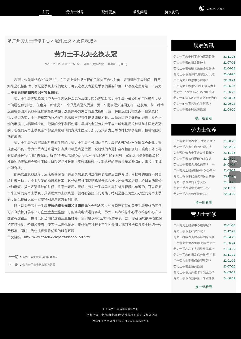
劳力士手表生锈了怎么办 (204, 182)
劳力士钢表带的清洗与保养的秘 (204, 176)
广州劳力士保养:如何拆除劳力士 (204, 243)
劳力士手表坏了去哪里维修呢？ (204, 249)
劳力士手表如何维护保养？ (204, 194)
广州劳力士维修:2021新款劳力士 (204, 86)
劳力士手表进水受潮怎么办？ (204, 188)
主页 (45, 12)
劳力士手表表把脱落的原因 (38, 264)
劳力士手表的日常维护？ (204, 62)
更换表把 (84, 40)
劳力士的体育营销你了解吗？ (204, 104)
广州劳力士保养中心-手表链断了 (204, 141)
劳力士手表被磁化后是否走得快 (204, 68)
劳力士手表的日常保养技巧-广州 (204, 255)
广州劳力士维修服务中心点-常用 (204, 170)
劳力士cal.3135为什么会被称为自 (204, 98)
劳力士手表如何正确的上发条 (204, 159)
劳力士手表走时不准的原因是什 (204, 57)
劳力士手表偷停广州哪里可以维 (204, 74)
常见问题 (140, 12)
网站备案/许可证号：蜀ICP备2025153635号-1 (120, 320)
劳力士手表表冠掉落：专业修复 (204, 278)
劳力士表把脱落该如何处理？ (40, 257)
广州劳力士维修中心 (31, 40)
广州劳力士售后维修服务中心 (120, 309)
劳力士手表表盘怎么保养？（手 (204, 164)
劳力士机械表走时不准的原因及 (204, 237)
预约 (235, 162)
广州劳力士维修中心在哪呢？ (204, 225)
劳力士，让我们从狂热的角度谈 (204, 92)
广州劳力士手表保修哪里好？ (204, 260)
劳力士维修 (75, 12)
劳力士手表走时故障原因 (204, 109)
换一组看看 (203, 118)
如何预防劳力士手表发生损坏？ (204, 153)
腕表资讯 (172, 12)
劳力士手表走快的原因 (204, 266)
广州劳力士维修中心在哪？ (204, 80)
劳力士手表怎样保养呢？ (204, 231)
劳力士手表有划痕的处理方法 (204, 147)
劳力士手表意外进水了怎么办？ (204, 272)
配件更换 (108, 12)
